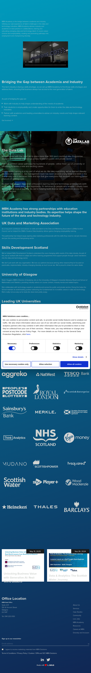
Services (76, 608)
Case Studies (77, 612)
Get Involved (6, 120)
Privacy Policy (22, 653)
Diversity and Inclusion (81, 632)
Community (77, 615)
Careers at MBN (78, 629)
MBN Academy (78, 622)
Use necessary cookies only (17, 364)
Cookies (31, 653)
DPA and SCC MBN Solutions (46, 653)
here (28, 334)
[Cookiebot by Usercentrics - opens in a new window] (78, 307)
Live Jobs (76, 619)
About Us (76, 605)
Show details (78, 357)
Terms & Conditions (9, 653)
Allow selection (45, 364)
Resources (76, 626)
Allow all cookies (74, 364)
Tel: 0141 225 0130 (8, 616)
